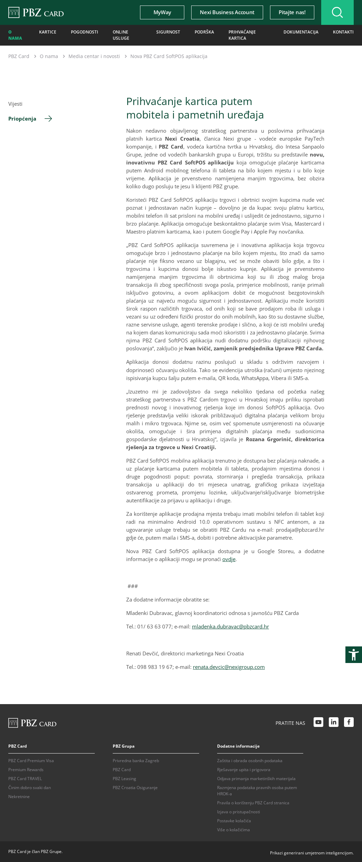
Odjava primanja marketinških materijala (256, 779)
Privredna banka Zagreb (136, 761)
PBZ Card (18, 56)
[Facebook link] (349, 723)
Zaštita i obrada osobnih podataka (249, 761)
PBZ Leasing (124, 779)
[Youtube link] (318, 723)
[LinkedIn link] (333, 723)
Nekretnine (19, 796)
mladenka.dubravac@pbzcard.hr (230, 626)
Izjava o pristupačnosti (238, 812)
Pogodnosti (84, 32)
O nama (15, 35)
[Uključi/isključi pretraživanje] (337, 12)
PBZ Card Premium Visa (31, 761)
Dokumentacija (301, 32)
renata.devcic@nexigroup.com (229, 666)
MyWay (162, 12)
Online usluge (121, 35)
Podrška (204, 32)
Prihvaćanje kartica (242, 35)
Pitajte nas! (292, 12)
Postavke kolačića (234, 821)
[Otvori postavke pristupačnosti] (353, 654)
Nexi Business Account (227, 12)
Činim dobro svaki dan (29, 787)
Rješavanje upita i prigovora (243, 770)
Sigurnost (168, 32)
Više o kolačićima (233, 830)
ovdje (228, 559)
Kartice (47, 32)
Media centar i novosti (94, 56)
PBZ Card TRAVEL (25, 779)
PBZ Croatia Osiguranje (135, 787)
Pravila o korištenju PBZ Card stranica (253, 803)
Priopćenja (22, 118)
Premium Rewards (26, 770)
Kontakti (343, 32)
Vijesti (15, 103)
